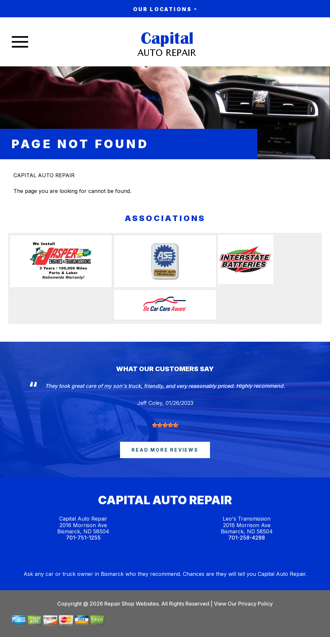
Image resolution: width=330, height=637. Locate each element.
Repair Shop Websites (131, 603)
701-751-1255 (83, 538)
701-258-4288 (246, 538)
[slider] (165, 425)
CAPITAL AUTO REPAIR (44, 175)
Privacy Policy (255, 603)
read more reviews (165, 450)
